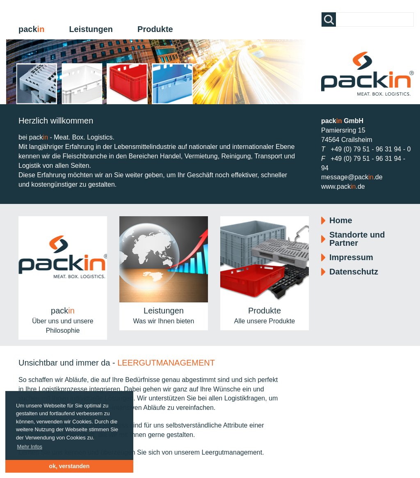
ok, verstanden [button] (69, 466)
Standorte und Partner (357, 239)
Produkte (155, 29)
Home (340, 220)
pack (31, 29)
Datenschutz (353, 272)
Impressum (351, 257)
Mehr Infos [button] (29, 447)
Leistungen (91, 29)
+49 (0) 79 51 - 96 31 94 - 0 (371, 149)
